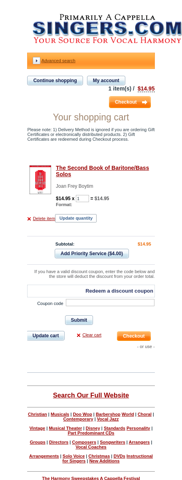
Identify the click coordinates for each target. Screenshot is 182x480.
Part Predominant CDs (91, 433)
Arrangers (139, 442)
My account (106, 80)
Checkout (126, 102)
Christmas (99, 456)
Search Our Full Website (91, 395)
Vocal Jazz (108, 419)
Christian (37, 414)
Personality (138, 428)
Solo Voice (74, 456)
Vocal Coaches (90, 447)
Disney (93, 428)
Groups (38, 442)
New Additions (104, 460)
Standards (114, 428)
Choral (145, 414)
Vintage (38, 428)
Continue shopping (55, 80)
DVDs (119, 456)
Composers (84, 442)
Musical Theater (65, 428)
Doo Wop (82, 414)
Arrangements (44, 456)
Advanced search (58, 60)
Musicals (60, 414)
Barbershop (108, 414)
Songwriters (112, 442)
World (128, 414)
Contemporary (78, 419)
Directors (58, 442)
